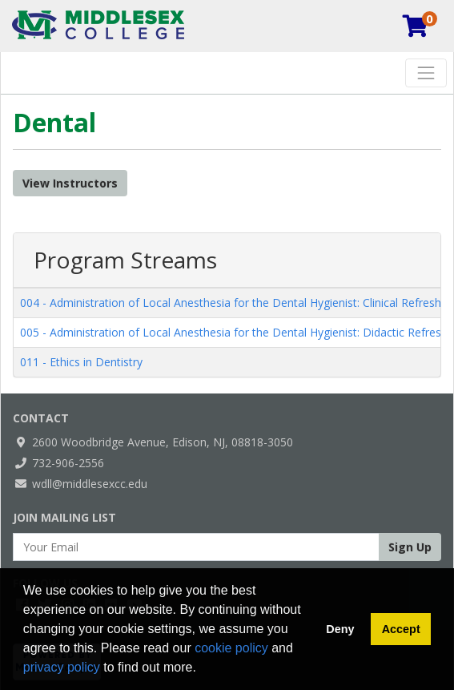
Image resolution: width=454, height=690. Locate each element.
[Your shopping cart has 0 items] (416, 29)
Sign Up (410, 547)
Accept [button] (401, 629)
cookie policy (231, 648)
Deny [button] (340, 629)
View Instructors (70, 183)
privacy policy (61, 667)
